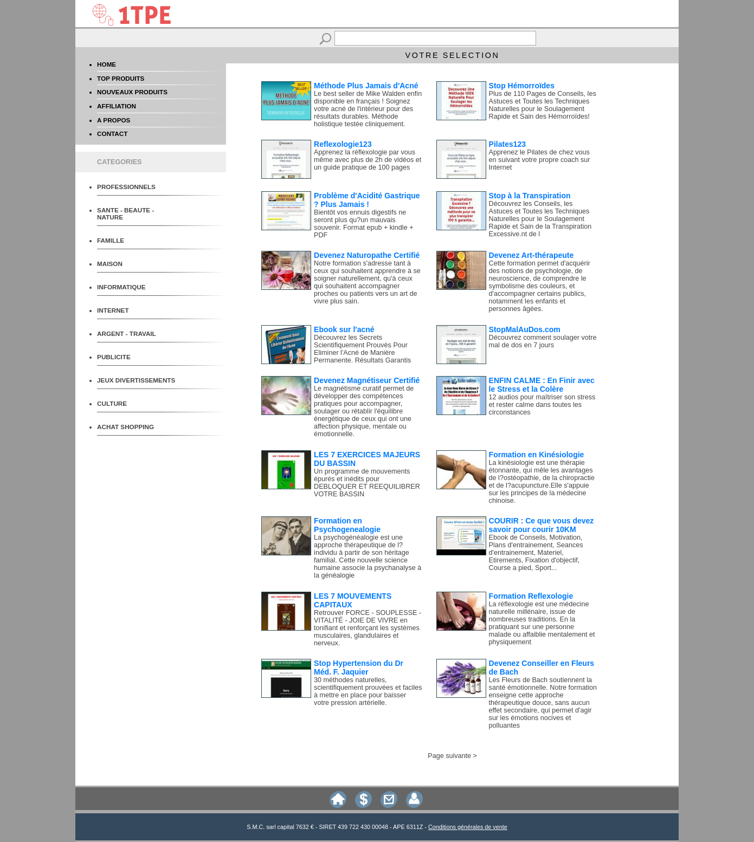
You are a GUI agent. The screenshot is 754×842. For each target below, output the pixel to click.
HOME (106, 64)
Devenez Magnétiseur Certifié (367, 380)
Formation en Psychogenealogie (347, 525)
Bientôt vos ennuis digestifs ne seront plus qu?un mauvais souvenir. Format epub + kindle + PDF (363, 224)
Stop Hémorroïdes (522, 85)
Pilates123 (507, 144)
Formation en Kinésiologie (536, 454)
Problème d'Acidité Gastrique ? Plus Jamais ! (367, 200)
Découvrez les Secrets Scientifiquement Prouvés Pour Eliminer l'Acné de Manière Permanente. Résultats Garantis (362, 349)
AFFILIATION (116, 105)
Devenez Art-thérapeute (531, 255)
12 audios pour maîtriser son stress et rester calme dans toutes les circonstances (542, 404)
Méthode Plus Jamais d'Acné (366, 85)
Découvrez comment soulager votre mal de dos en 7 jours (543, 341)
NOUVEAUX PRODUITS (132, 91)
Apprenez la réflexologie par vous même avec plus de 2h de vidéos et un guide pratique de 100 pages (367, 159)
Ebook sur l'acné (344, 329)
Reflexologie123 (343, 144)
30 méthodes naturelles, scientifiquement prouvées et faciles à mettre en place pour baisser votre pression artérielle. (368, 691)
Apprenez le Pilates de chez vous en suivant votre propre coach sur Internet (539, 159)
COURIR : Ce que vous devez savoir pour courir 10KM (541, 525)
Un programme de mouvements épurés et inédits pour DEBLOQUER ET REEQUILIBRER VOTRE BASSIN (367, 483)
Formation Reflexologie (531, 596)
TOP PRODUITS (120, 78)
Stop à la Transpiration (530, 195)
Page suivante (449, 756)
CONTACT (112, 133)
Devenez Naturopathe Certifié (367, 255)
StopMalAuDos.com (524, 329)
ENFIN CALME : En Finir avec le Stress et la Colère (542, 384)
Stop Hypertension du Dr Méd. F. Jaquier (358, 667)
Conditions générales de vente (467, 827)
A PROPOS (113, 120)
